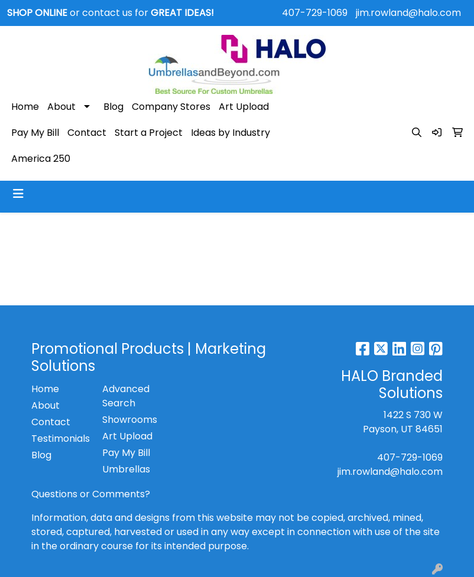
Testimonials (59, 438)
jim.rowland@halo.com (408, 12)
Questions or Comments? (90, 494)
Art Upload (244, 106)
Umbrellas (126, 469)
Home (25, 106)
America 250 (40, 158)
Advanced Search (126, 396)
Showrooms (129, 419)
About (61, 106)
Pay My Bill (35, 132)
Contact (86, 132)
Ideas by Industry (230, 132)
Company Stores (171, 106)
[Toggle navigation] (18, 193)
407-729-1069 (315, 12)
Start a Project (149, 132)
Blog (113, 106)
